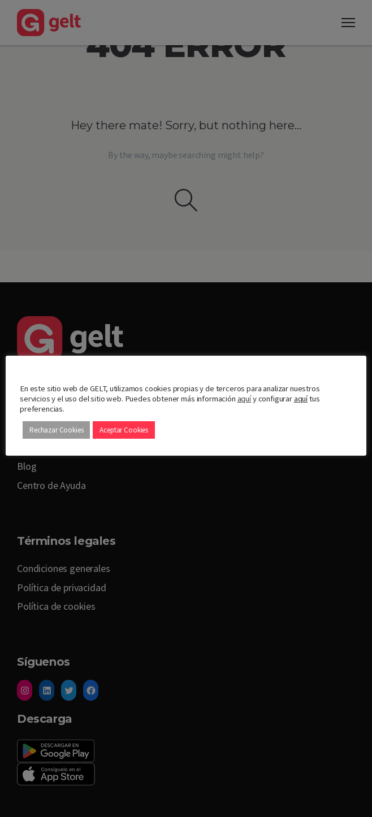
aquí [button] (301, 399)
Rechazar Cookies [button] (56, 430)
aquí (244, 399)
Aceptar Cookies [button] (124, 430)
